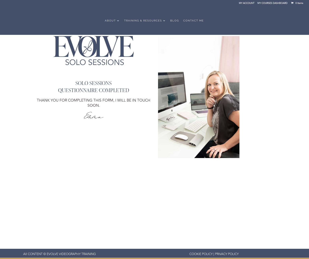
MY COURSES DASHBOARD (272, 3)
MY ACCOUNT (246, 3)
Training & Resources (143, 20)
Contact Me (193, 20)
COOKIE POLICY (201, 254)
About (110, 20)
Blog (174, 20)
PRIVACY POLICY (226, 254)
